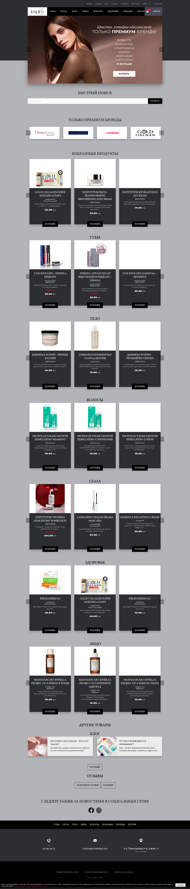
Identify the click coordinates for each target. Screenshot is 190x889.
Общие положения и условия (67, 871)
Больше (95, 766)
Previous (28, 49)
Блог (106, 4)
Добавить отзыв (88, 784)
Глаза (63, 11)
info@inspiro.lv (95, 848)
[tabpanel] (95, 50)
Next (161, 49)
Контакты (125, 4)
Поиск (135, 4)
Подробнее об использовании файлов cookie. (31, 886)
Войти (144, 4)
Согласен (180, 885)
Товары (98, 4)
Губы (52, 11)
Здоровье (113, 11)
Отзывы (114, 4)
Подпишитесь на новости (124, 871)
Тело (74, 11)
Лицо (85, 11)
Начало (89, 4)
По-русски (157, 4)
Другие (141, 11)
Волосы (98, 11)
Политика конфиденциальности (96, 871)
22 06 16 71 (49, 848)
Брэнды (127, 11)
